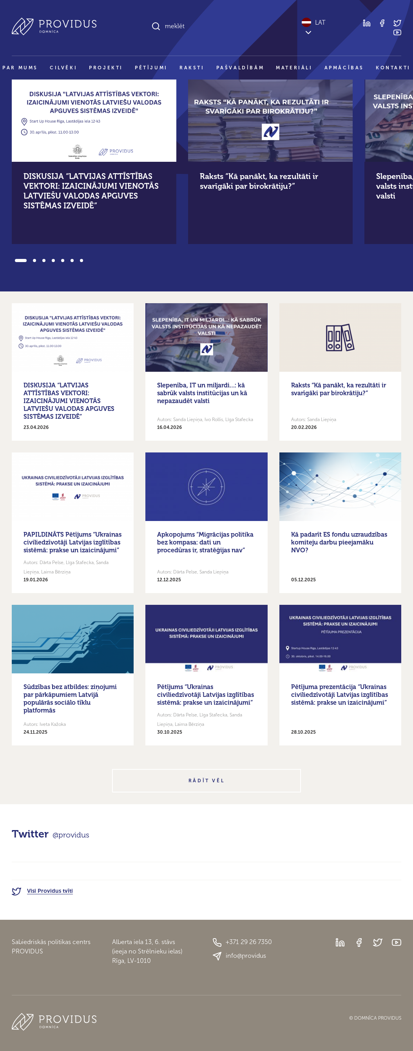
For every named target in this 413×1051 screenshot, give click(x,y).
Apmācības (344, 68)
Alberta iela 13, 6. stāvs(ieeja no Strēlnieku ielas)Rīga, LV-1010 (147, 951)
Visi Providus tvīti (42, 891)
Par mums (20, 68)
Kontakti (393, 68)
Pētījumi (151, 68)
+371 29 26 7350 (242, 942)
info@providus (239, 956)
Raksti (192, 68)
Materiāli (294, 68)
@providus (71, 834)
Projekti (106, 68)
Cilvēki (63, 68)
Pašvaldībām (240, 68)
